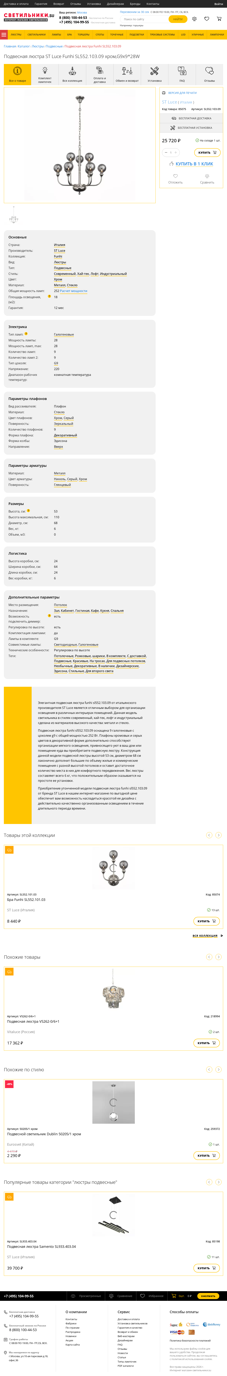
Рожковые (83, 656)
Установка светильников (132, 1323)
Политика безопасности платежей (190, 1340)
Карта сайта (73, 1344)
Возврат (58, 4)
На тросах (97, 661)
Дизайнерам (115, 4)
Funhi (58, 256)
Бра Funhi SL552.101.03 (26, 899)
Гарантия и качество (130, 1327)
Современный (65, 274)
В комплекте (116, 656)
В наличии (106, 666)
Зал (56, 610)
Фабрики (71, 1323)
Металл (59, 285)
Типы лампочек (127, 1361)
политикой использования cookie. (191, 1359)
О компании (76, 1312)
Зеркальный (63, 424)
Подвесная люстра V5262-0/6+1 (33, 1021)
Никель (60, 479)
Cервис (124, 1312)
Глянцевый (62, 485)
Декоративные (85, 666)
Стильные (76, 671)
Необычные (63, 666)
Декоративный (65, 435)
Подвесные (54, 46)
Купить (207, 152)
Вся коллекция (208, 936)
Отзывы (75, 4)
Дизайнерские (127, 666)
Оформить (208, 1296)
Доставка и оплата (16, 4)
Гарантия (41, 4)
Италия (59, 245)
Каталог (4, 34)
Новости (123, 1353)
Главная (10, 46)
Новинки (71, 1336)
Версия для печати (182, 93)
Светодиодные (65, 644)
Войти (218, 4)
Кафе (95, 610)
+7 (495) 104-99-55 (87, 22)
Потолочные (63, 656)
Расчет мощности (73, 291)
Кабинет (67, 610)
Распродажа (73, 1332)
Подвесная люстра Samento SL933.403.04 (41, 1246)
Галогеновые (64, 334)
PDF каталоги (126, 1366)
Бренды (135, 4)
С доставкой (136, 656)
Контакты (153, 4)
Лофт (95, 274)
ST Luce (59, 250)
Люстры (38, 46)
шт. (178, 1296)
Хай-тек (83, 274)
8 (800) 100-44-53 (86, 17)
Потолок (60, 605)
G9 (56, 363)
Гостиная (82, 610)
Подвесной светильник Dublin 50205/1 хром (44, 1134)
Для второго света (99, 671)
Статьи (122, 1357)
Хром (58, 279)
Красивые (80, 661)
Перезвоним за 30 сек (134, 12)
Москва (82, 12)
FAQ (120, 1344)
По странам (72, 1327)
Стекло (72, 285)
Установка (94, 4)
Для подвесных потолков (125, 661)
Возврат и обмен (128, 1332)
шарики (98, 656)
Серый (69, 418)
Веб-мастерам (126, 1336)
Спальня (117, 610)
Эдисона (60, 671)
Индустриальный (113, 274)
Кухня (104, 610)
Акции (69, 1340)
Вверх (58, 446)
